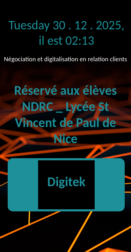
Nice (65, 139)
